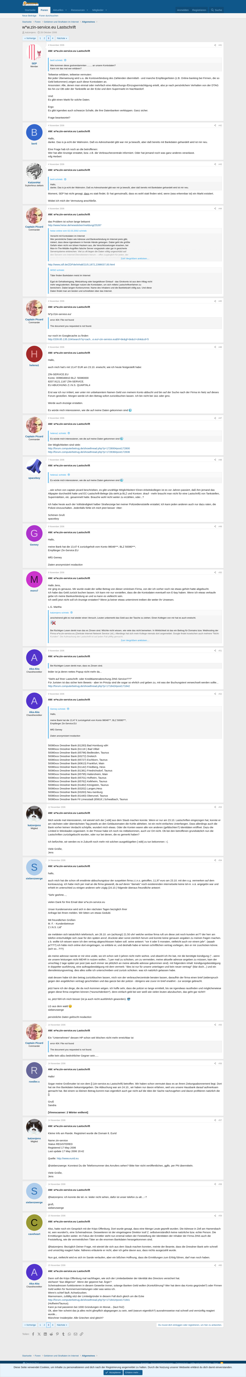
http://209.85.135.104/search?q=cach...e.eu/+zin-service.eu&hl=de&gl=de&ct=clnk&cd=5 (98, 339)
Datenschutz (182, 1363)
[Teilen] (215, 45)
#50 (220, 572)
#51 (220, 651)
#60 (220, 1265)
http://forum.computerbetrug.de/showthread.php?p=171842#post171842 (89, 686)
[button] (66, 10)
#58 (220, 1184)
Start (215, 1363)
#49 (220, 526)
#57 (220, 1120)
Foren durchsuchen (48, 15)
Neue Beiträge (29, 15)
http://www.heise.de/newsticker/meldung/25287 (74, 225)
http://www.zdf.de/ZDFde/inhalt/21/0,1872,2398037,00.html (81, 264)
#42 (220, 125)
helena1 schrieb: (58, 433)
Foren (44, 10)
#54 (220, 860)
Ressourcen (78, 10)
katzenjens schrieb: (59, 612)
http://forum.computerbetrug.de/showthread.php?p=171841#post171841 (89, 1299)
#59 (220, 1216)
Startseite (30, 10)
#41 (220, 45)
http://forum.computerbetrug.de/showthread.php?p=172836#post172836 (89, 451)
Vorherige (31, 38)
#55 (220, 1025)
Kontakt (144, 1363)
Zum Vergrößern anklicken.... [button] (135, 258)
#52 (220, 694)
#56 (220, 1063)
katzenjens (30, 32)
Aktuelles (58, 10)
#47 (220, 418)
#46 (220, 347)
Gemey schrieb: (58, 709)
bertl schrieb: (56, 60)
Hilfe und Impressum (200, 1363)
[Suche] (216, 10)
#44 (220, 208)
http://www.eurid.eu (68, 1158)
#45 (220, 301)
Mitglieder (98, 10)
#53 (220, 807)
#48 (220, 460)
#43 (220, 164)
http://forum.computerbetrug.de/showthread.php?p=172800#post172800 (89, 448)
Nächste (61, 38)
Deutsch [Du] (31, 1363)
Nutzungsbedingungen (162, 1363)
